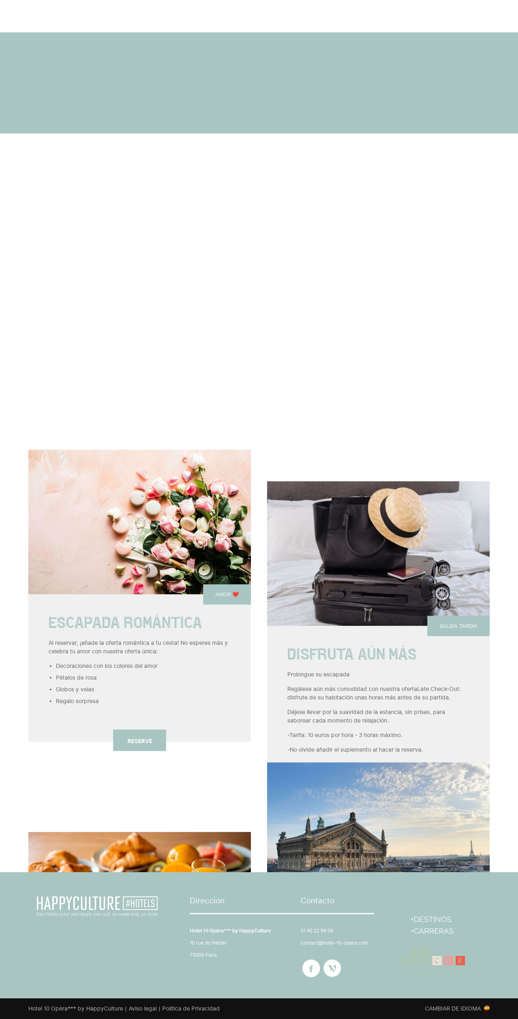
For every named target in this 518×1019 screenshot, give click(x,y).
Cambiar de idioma (453, 1008)
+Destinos (430, 919)
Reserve (139, 740)
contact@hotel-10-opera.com (334, 943)
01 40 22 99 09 (317, 931)
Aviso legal (143, 1008)
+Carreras (432, 930)
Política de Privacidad (191, 1008)
